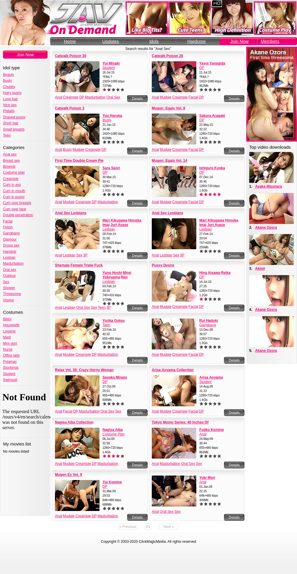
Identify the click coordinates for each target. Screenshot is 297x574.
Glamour (10, 239)
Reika (225, 273)
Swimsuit (10, 380)
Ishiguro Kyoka (212, 168)
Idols (154, 41)
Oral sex (9, 270)
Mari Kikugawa (114, 220)
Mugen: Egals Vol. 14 (169, 161)
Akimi (260, 268)
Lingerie (9, 331)
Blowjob (9, 166)
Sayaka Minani (114, 377)
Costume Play (113, 434)
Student (9, 374)
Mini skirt (10, 343)
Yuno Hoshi (112, 273)
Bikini (7, 319)
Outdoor (9, 276)
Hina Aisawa (209, 273)
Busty (7, 81)
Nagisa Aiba (112, 430)
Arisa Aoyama (211, 377)
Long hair (10, 99)
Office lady (11, 355)
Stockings (10, 368)
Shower (9, 288)
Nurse (7, 349)
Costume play (14, 172)
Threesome (12, 294)
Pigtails (9, 111)
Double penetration (18, 215)
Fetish (8, 227)
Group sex (11, 245)
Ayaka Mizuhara (268, 186)
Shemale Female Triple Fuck (79, 265)
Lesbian (9, 257)
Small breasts (14, 129)
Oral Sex (113, 97)
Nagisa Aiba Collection (74, 422)
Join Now (239, 41)
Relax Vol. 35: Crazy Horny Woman (84, 370)
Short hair (10, 123)
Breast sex (11, 161)
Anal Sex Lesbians (70, 213)
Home (70, 41)
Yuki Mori (207, 478)
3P (85, 255)
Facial (7, 221)
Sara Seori (111, 168)
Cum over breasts (17, 203)
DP (81, 97)
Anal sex (10, 154)
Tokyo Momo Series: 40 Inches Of (180, 422)
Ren (124, 277)
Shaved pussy (14, 117)
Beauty (8, 75)
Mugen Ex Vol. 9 (68, 475)
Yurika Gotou (113, 321)
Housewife (11, 325)
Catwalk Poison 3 (69, 108)
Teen (7, 135)
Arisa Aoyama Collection (173, 370)
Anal (58, 97)
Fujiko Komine (211, 430)
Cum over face (14, 209)
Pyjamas (10, 362)
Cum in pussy (14, 197)
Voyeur (8, 300)
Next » (169, 527)
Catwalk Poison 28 (167, 56)
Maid (7, 337)
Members (270, 41)
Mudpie (165, 97)
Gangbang (11, 233)
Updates (110, 41)
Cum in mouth (14, 191)
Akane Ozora (266, 227)
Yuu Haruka (112, 116)
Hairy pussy (12, 93)
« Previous (127, 527)
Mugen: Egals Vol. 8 (168, 108)
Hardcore (196, 41)
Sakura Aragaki (212, 116)
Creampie (10, 179)
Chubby (9, 87)
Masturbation (13, 263)
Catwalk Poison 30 (70, 56)
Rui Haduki (208, 321)
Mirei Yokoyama (116, 275)
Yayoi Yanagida (212, 63)
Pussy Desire (163, 265)
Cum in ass (12, 185)
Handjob (9, 252)
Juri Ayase (119, 225)
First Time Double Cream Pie (79, 161)
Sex (6, 282)
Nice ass (10, 105)
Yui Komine (112, 482)
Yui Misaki (111, 63)
